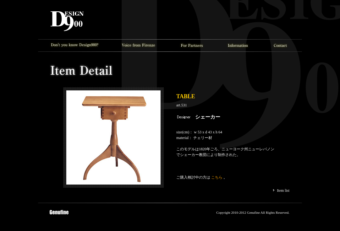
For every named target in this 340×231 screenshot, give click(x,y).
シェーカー (207, 117)
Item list (283, 190)
